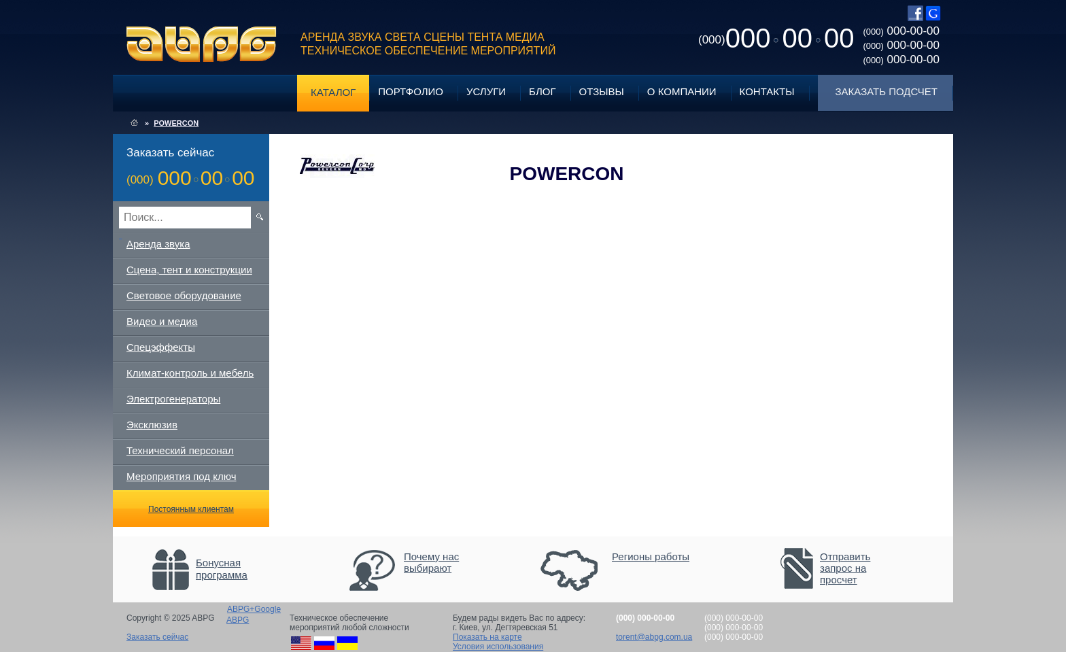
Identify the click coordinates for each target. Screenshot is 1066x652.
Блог (542, 91)
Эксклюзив (151, 424)
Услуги (486, 91)
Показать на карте (487, 637)
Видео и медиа (161, 321)
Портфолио (410, 91)
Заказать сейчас (157, 637)
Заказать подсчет (887, 91)
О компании (682, 91)
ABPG (201, 44)
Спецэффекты (160, 347)
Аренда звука (158, 244)
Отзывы (601, 91)
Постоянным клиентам (191, 509)
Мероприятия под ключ (181, 476)
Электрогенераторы (173, 399)
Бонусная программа (221, 569)
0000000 (776, 38)
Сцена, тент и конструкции (189, 269)
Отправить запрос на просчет (845, 568)
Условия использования (498, 646)
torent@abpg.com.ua (654, 637)
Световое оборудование (183, 295)
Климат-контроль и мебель (190, 373)
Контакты (767, 91)
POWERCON (176, 123)
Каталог (333, 92)
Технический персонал (180, 450)
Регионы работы (650, 556)
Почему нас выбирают (431, 562)
